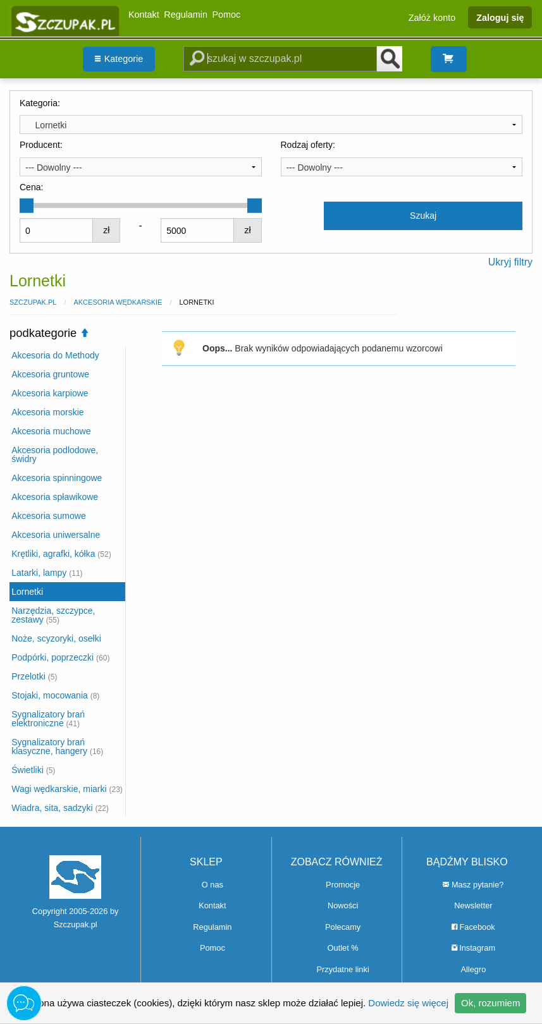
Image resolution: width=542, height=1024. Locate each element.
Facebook (473, 927)
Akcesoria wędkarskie (117, 302)
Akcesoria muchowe (50, 431)
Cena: (31, 187)
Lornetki (27, 592)
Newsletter (473, 905)
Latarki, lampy (46, 573)
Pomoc (226, 14)
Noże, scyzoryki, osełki (56, 638)
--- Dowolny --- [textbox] (53, 167)
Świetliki (33, 770)
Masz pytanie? (473, 884)
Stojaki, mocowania (55, 695)
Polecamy (342, 927)
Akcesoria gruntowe (50, 374)
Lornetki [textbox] (45, 125)
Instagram (473, 948)
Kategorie (119, 59)
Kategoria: (40, 103)
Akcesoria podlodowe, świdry (54, 454)
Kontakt (143, 14)
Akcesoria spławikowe (54, 497)
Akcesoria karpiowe (49, 393)
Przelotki (34, 676)
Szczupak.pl (32, 302)
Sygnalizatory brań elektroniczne (48, 718)
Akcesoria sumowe (48, 516)
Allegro (473, 969)
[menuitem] (119, 59)
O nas (212, 884)
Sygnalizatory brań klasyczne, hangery (57, 746)
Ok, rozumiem (490, 1002)
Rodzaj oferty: (308, 145)
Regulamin (185, 14)
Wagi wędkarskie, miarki (67, 789)
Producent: (41, 145)
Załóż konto (432, 17)
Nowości (343, 905)
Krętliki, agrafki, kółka (61, 554)
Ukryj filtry (510, 262)
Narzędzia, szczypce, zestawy (53, 615)
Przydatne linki (343, 969)
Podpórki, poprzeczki (60, 657)
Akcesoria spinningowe (56, 478)
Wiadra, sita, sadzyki (60, 808)
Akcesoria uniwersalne (55, 535)
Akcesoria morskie (47, 412)
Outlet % (343, 948)
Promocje (343, 884)
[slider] (27, 205)
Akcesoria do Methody (55, 355)
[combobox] (271, 124)
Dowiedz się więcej (408, 1002)
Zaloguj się (500, 17)
